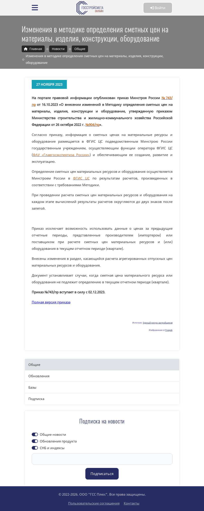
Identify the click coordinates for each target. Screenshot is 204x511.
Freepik (168, 330)
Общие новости (53, 434)
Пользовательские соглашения (94, 503)
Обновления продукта (58, 441)
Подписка (36, 398)
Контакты (131, 503)
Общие (34, 364)
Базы (32, 387)
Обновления (38, 376)
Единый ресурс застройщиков (157, 322)
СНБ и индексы (52, 448)
